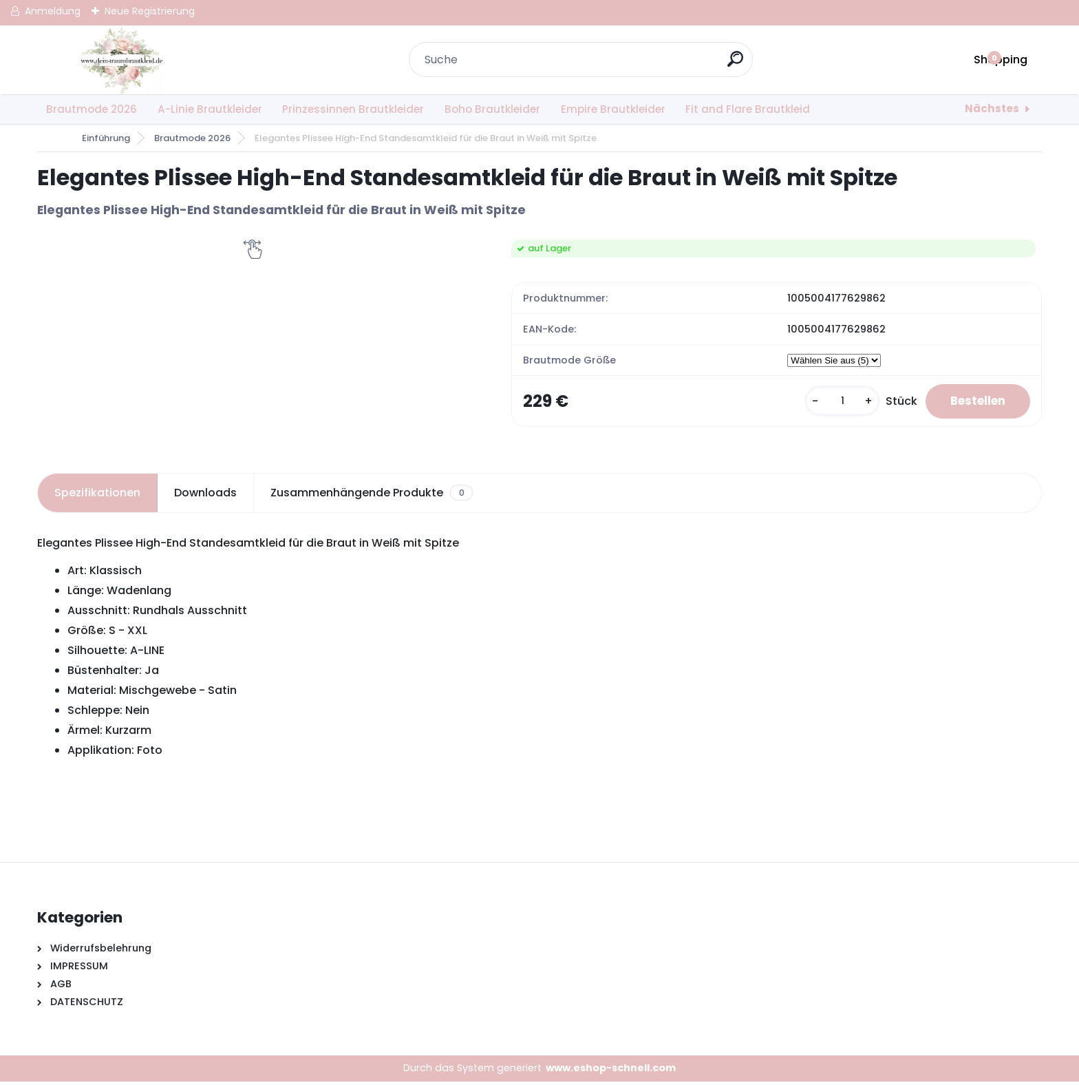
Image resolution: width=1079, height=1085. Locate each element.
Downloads (205, 496)
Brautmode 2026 (91, 109)
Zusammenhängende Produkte (371, 496)
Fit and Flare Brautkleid (747, 109)
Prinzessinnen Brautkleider (353, 109)
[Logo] (121, 59)
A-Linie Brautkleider (210, 109)
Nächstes (992, 108)
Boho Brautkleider (492, 109)
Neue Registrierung (150, 11)
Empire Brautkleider (613, 109)
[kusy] (831, 403)
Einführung (106, 138)
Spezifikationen (97, 496)
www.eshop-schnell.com (611, 1071)
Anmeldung (53, 11)
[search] (737, 64)
